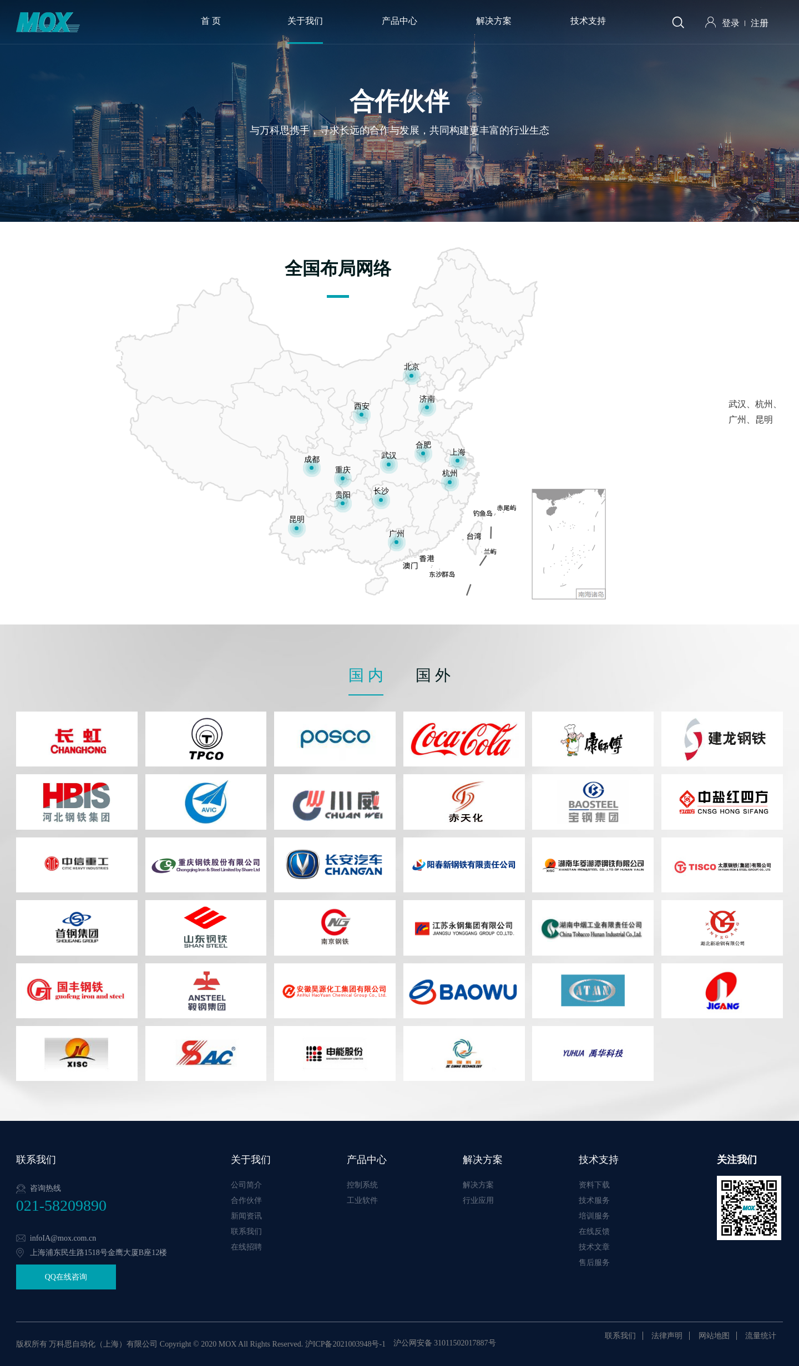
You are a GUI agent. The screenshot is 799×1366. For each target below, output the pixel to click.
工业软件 (362, 1200)
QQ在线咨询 (66, 1277)
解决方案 (494, 21)
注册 (759, 23)
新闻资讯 (246, 1216)
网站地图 (714, 1336)
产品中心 (399, 21)
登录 (731, 23)
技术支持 (588, 21)
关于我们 (305, 21)
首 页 (211, 21)
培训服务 (594, 1216)
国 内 (365, 675)
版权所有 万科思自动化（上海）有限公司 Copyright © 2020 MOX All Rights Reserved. (159, 1344)
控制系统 (362, 1185)
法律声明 (666, 1336)
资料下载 (594, 1185)
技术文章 (594, 1247)
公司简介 (246, 1185)
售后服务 (594, 1262)
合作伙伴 (246, 1200)
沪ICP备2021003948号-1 (345, 1344)
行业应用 (478, 1200)
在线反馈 (594, 1231)
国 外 (433, 675)
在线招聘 (246, 1247)
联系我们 (246, 1231)
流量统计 (760, 1336)
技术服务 (594, 1200)
